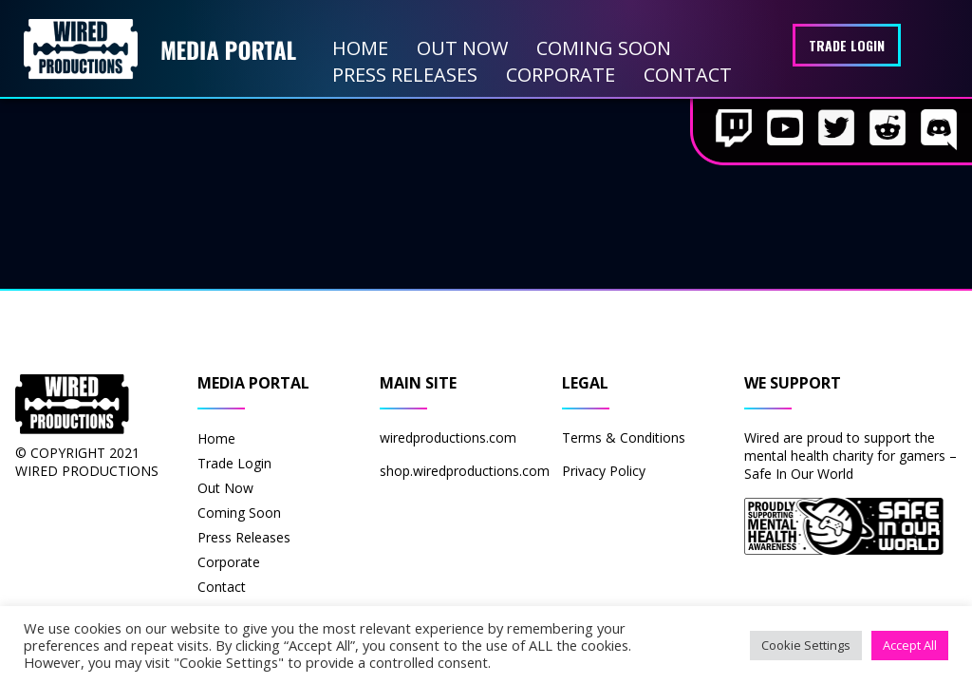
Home (360, 48)
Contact (688, 74)
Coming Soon (603, 48)
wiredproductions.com (448, 437)
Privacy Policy (603, 471)
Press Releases (404, 74)
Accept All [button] (910, 645)
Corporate (560, 74)
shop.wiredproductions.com (465, 471)
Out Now (462, 48)
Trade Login (847, 45)
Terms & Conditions (623, 437)
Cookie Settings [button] (805, 645)
